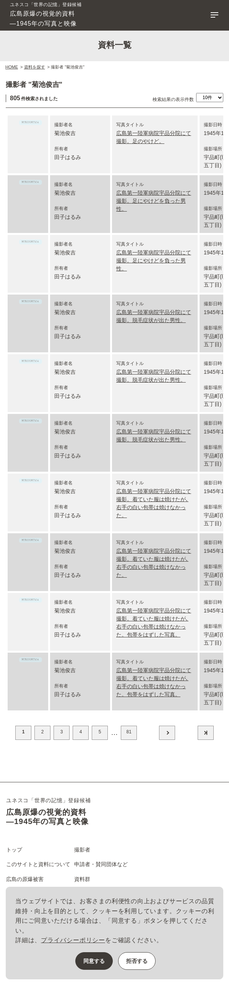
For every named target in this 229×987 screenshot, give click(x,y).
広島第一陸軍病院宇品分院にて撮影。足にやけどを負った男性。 (153, 201)
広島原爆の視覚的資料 (46, 14)
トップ (14, 850)
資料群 (82, 879)
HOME (11, 67)
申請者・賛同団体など (101, 864)
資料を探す (34, 67)
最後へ (206, 733)
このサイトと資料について (38, 864)
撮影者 (82, 850)
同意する (94, 961)
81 (128, 732)
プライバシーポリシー (73, 940)
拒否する (137, 961)
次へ (167, 733)
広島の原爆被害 (25, 879)
